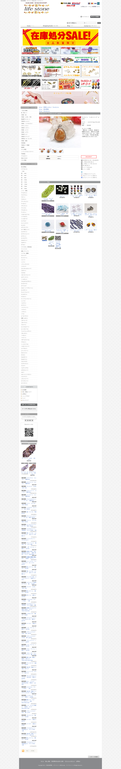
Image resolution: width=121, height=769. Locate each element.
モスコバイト (24, 352)
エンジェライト (24, 223)
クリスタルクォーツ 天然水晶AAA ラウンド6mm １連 (29, 744)
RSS (27, 751)
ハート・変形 (24, 190)
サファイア (23, 255)
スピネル (23, 272)
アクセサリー (24, 156)
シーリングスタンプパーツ (27, 151)
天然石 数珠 (24, 140)
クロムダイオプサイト (26, 281)
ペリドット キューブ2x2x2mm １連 (48, 192)
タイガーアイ (24, 283)
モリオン (23, 355)
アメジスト (23, 208)
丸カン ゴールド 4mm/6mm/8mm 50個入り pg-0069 (29, 683)
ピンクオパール (24, 329)
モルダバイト (24, 359)
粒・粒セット (24, 112)
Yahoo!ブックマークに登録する (90, 175)
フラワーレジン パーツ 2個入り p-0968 (48, 226)
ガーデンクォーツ (25, 233)
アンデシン (23, 212)
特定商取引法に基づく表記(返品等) (91, 160)
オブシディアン (24, 227)
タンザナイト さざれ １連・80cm (76, 226)
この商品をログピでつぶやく (89, 173)
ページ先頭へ (93, 757)
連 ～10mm (24, 179)
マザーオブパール (25, 339)
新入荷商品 (23, 166)
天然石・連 (23, 114)
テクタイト (23, 296)
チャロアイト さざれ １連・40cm (48, 209)
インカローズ (24, 218)
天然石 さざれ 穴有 (26, 117)
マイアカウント (85, 16)
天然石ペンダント (25, 127)
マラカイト (23, 342)
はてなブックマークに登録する (90, 177)
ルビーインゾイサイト (26, 374)
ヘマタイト (23, 335)
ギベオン (23, 244)
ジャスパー (23, 266)
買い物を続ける (86, 165)
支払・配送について (50, 26)
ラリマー (23, 365)
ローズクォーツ (24, 380)
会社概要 (24, 389)
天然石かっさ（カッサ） (26, 138)
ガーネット (23, 236)
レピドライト (24, 376)
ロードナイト (24, 383)
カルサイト (23, 242)
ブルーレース (24, 320)
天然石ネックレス (25, 121)
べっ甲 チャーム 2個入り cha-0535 (91, 191)
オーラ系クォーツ (25, 229)
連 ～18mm (24, 188)
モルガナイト (24, 357)
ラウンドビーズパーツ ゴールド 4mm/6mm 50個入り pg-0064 (29, 677)
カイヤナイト (24, 231)
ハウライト (23, 311)
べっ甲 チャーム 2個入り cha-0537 (91, 226)
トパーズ (23, 301)
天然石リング (24, 134)
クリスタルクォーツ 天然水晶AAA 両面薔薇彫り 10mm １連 (58, 242)
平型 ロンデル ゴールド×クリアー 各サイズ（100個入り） (29, 573)
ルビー (22, 372)
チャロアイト (24, 294)
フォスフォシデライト (26, 331)
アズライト (23, 199)
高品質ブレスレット (25, 119)
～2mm (22, 171)
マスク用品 (23, 160)
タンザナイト (24, 290)
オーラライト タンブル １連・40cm (25, 468)
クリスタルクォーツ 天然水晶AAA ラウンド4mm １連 (29, 729)
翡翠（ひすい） (24, 318)
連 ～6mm (23, 175)
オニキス (23, 225)
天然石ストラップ (25, 136)
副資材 (22, 147)
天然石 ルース (24, 130)
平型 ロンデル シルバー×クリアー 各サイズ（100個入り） (29, 535)
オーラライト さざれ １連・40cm (29, 452)
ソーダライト (24, 279)
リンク (23, 398)
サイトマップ (25, 400)
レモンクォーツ (24, 378)
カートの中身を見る (29, 404)
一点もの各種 (24, 110)
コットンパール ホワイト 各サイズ (62, 191)
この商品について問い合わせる (90, 163)
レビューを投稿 (86, 169)
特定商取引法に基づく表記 (57, 761)
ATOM (32, 751)
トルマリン (23, 303)
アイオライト (24, 192)
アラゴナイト (24, 210)
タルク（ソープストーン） (27, 288)
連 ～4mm (23, 173)
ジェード (23, 259)
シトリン (23, 262)
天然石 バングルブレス (26, 123)
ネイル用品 (23, 149)
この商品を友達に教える (88, 162)
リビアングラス (24, 367)
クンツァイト (24, 249)
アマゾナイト (24, 205)
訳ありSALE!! (24, 158)
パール (22, 313)
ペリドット (23, 337)
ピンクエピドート (25, 326)
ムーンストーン (24, 350)
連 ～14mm (24, 184)
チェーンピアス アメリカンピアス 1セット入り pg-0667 (29, 563)
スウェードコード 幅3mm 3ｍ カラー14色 (77, 191)
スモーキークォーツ (25, 275)
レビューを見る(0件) (87, 167)
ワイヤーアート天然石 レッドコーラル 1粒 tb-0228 (62, 226)
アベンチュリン (24, 201)
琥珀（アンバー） (25, 251)
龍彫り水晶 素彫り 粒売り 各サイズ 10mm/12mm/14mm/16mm (28, 659)
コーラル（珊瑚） (25, 253)
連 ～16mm (24, 186)
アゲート (23, 197)
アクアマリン (24, 195)
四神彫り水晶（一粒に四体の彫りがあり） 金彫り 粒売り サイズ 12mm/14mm (29, 553)
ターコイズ (23, 285)
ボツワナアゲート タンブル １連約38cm (33, 469)
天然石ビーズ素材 (25, 145)
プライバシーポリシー (70, 761)
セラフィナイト (24, 277)
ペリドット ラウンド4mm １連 (51, 240)
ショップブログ (70, 26)
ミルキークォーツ (25, 346)
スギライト (23, 270)
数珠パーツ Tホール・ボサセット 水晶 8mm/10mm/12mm (28, 701)
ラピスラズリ (24, 361)
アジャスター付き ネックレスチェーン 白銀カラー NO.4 (29, 578)
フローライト (24, 322)
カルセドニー (24, 240)
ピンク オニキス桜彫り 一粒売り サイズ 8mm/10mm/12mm (29, 707)
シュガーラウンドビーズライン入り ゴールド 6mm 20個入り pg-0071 (45, 238)
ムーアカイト (24, 348)
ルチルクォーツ (24, 370)
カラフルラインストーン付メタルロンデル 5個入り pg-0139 (29, 619)
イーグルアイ (24, 216)
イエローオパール (25, 214)
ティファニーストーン (26, 298)
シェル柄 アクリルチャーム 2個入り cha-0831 (76, 209)
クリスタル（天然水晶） (26, 246)
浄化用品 (23, 143)
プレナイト (23, 324)
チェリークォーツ (25, 292)
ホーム (31, 26)
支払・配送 (47, 761)
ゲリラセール (24, 169)
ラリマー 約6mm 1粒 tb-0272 (63, 209)
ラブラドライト (24, 363)
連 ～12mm (24, 182)
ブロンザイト (24, 333)
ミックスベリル (24, 344)
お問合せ (90, 26)
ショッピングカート (95, 16)
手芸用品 (23, 153)
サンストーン (24, 257)
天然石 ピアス (24, 132)
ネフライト (23, 305)
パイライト (23, 309)
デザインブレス (24, 125)
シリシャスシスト (25, 264)
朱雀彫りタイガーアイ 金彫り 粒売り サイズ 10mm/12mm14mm (29, 609)
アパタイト (23, 203)
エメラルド (23, 220)
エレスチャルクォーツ (26, 268)
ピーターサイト (24, 316)
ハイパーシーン (24, 307)
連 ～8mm (23, 177)
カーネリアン (24, 238)
